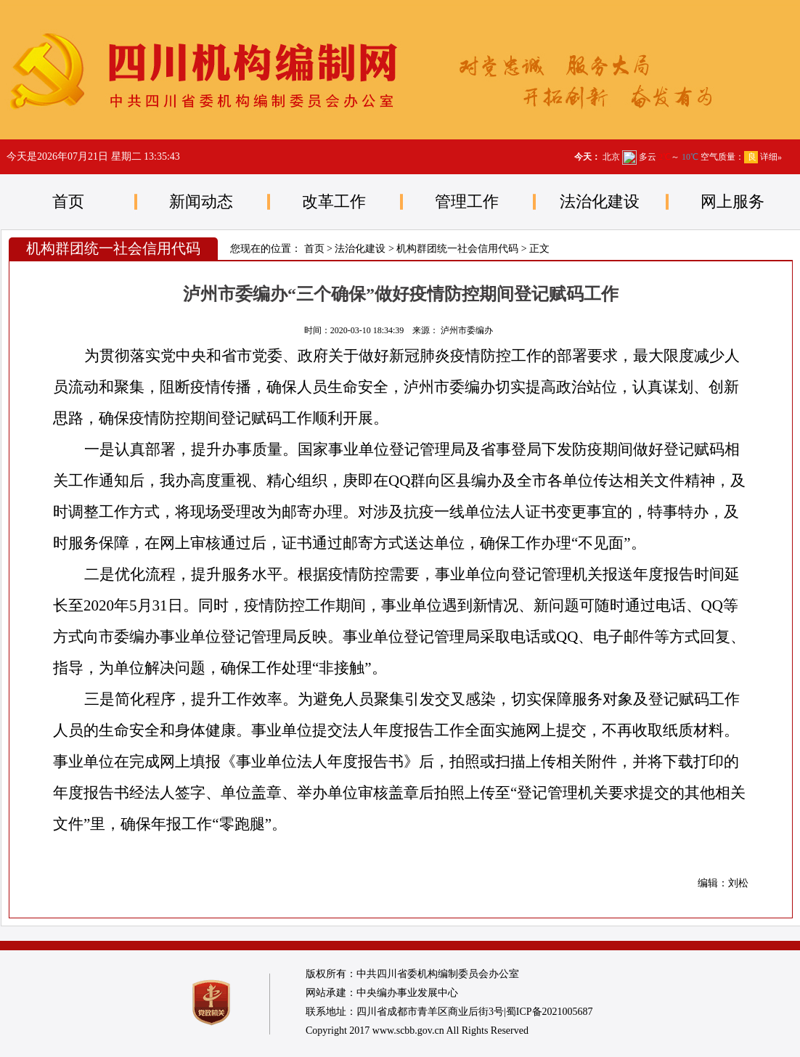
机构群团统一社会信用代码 (457, 248)
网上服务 (732, 201)
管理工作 (467, 201)
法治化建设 (600, 201)
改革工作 (334, 201)
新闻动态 (201, 201)
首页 (68, 201)
